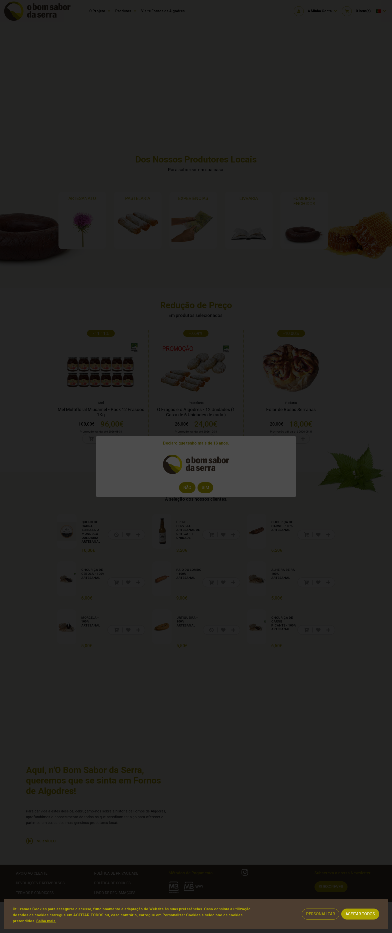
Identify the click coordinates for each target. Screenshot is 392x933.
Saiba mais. (46, 921)
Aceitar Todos (360, 914)
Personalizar (320, 914)
